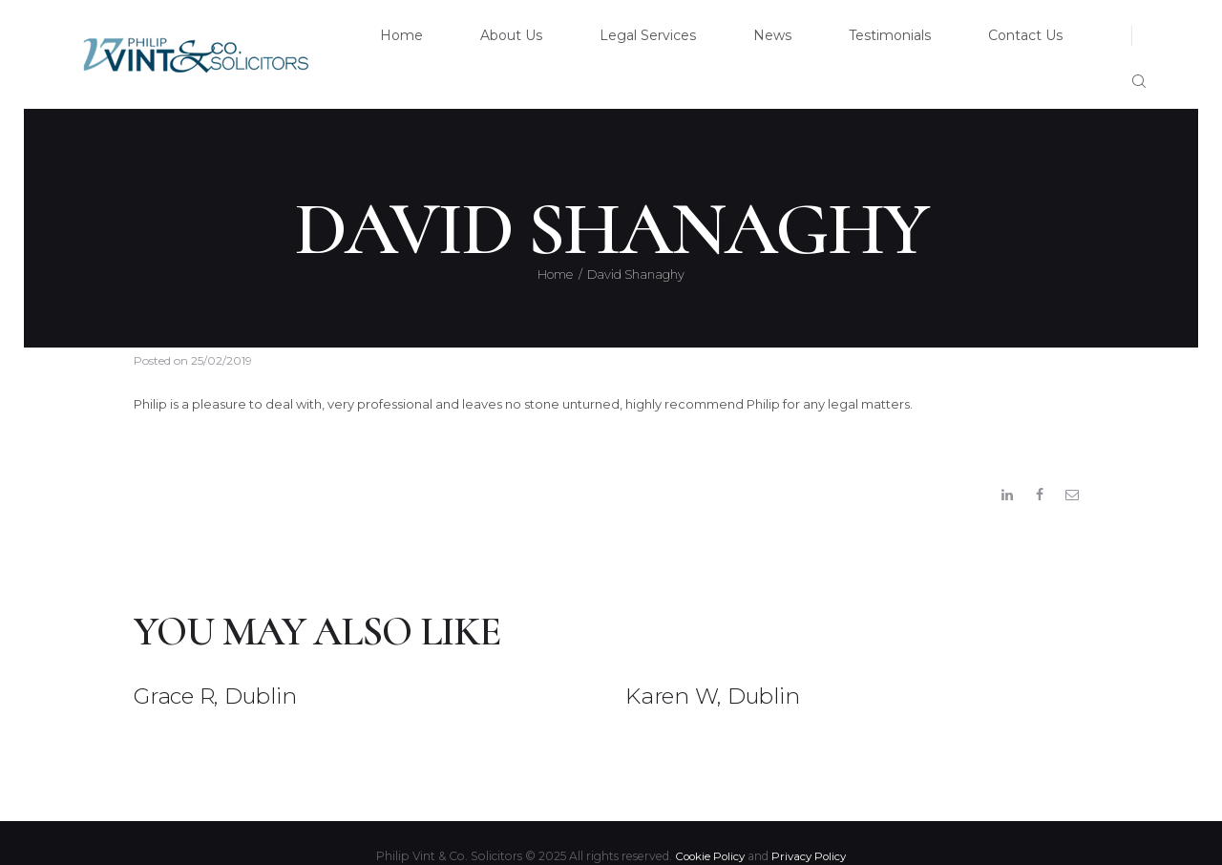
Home (555, 242)
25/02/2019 (221, 328)
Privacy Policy (813, 830)
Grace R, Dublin (234, 668)
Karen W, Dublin (731, 668)
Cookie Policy (708, 830)
